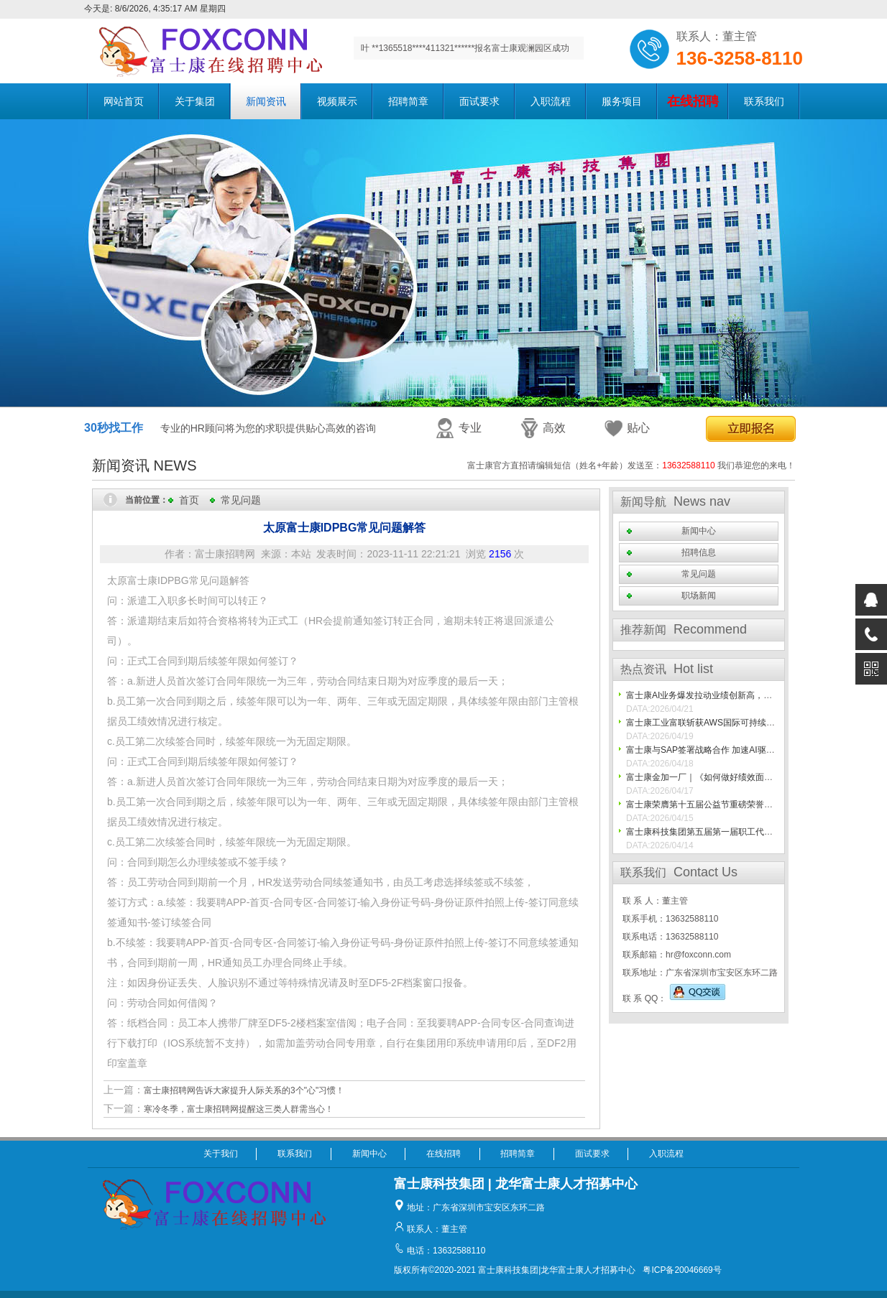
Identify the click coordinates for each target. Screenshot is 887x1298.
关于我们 (220, 1154)
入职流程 (550, 101)
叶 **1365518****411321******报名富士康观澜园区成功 (465, 48)
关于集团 (195, 101)
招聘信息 (698, 552)
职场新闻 (698, 595)
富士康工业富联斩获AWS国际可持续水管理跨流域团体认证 (739, 723)
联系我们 (764, 101)
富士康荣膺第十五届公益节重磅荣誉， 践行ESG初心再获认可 (744, 804)
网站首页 (124, 101)
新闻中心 (698, 531)
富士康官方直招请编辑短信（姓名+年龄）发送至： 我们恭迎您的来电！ (631, 465)
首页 (189, 500)
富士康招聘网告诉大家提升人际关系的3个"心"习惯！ (244, 1090)
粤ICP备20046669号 (682, 1270)
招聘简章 (408, 101)
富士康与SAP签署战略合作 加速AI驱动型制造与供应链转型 (739, 750)
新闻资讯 (266, 101)
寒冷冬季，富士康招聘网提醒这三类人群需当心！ (239, 1109)
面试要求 (479, 101)
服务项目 (622, 101)
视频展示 (337, 101)
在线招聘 (443, 1154)
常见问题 (241, 500)
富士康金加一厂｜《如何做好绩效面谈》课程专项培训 (729, 777)
